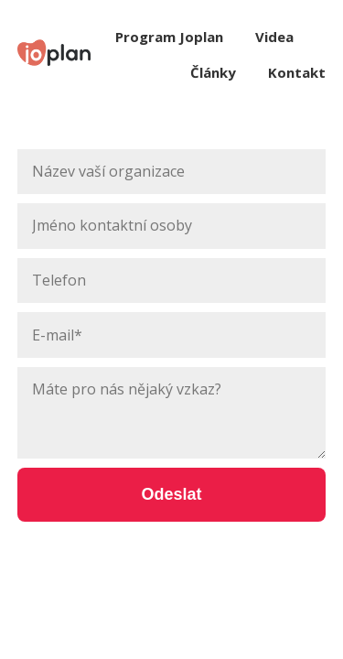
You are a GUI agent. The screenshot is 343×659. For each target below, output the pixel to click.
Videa (274, 36)
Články (213, 72)
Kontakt (297, 72)
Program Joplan (169, 36)
